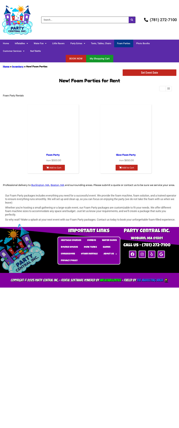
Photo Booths (143, 43)
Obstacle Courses (71, 240)
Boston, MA (57, 185)
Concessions (68, 254)
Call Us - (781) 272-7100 (146, 245)
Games (106, 247)
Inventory (17, 66)
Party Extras (77, 43)
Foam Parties (123, 43)
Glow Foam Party (126, 154)
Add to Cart (53, 167)
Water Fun (40, 43)
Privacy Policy (69, 261)
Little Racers (58, 43)
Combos (91, 240)
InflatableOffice (110, 280)
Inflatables (21, 43)
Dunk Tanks (90, 247)
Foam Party (53, 154)
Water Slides (109, 240)
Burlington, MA (40, 185)
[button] (76, 58)
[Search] (132, 20)
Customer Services (13, 51)
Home (6, 43)
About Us (110, 254)
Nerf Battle (35, 51)
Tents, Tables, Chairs (101, 43)
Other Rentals (89, 254)
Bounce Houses (69, 247)
